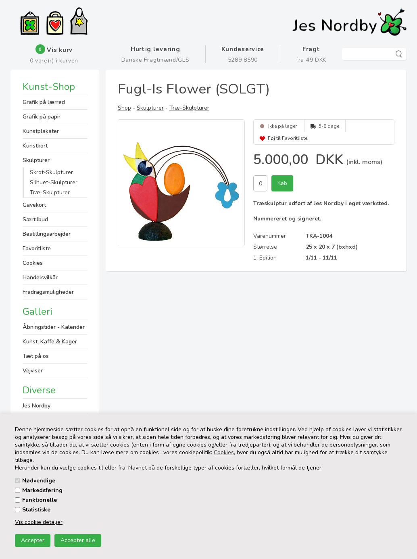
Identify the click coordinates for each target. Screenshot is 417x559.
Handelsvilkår (40, 277)
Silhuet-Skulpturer (53, 182)
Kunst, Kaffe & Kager (50, 341)
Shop (124, 108)
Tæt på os (36, 356)
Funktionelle (39, 500)
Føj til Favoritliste (287, 138)
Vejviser (33, 370)
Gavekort (34, 205)
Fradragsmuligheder (48, 292)
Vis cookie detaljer (39, 522)
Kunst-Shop (49, 87)
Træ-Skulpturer (50, 192)
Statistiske (36, 509)
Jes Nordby (36, 405)
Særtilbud (35, 219)
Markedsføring (42, 490)
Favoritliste (37, 248)
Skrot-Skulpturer (51, 172)
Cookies (224, 452)
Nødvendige (38, 480)
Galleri (37, 311)
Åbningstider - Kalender (54, 327)
